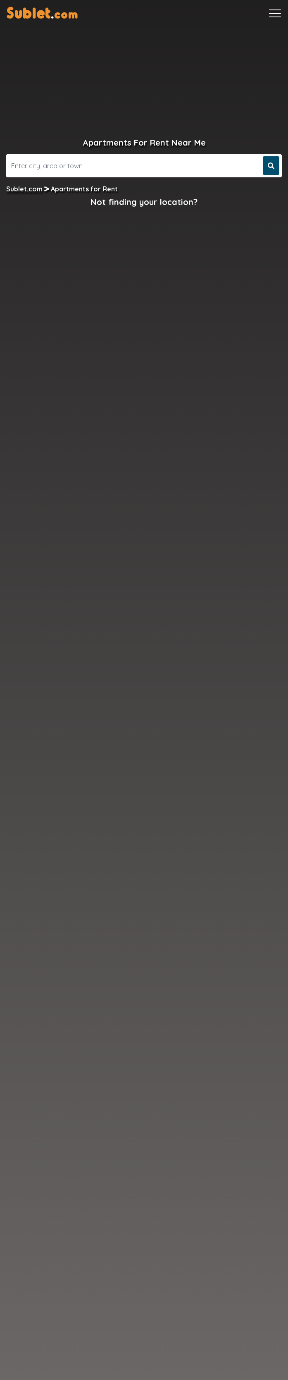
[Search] (133, 165)
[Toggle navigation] (275, 14)
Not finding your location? (144, 202)
